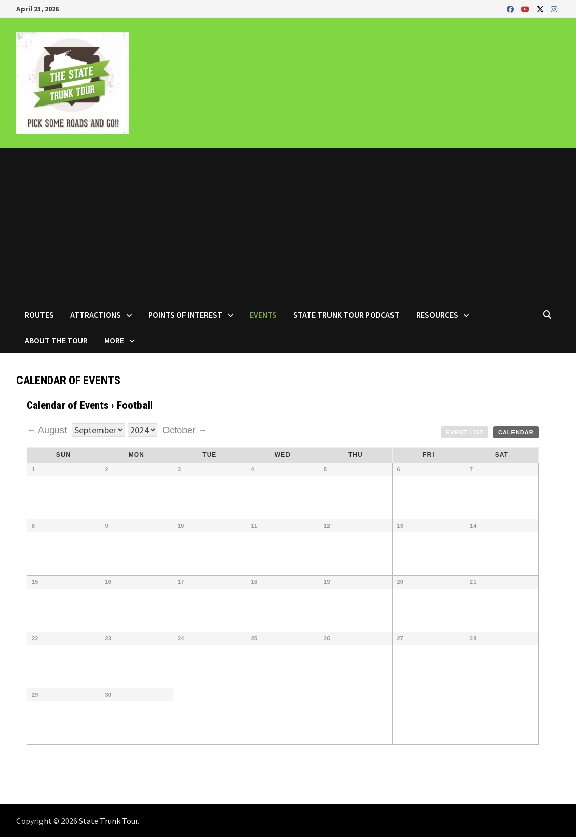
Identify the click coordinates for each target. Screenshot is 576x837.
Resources (437, 314)
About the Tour (56, 340)
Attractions (95, 314)
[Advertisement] (288, 225)
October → (184, 430)
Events (263, 314)
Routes (39, 314)
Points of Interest (185, 314)
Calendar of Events (68, 405)
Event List (465, 432)
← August (48, 430)
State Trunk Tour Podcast (346, 314)
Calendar (516, 432)
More (114, 340)
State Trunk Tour (108, 820)
